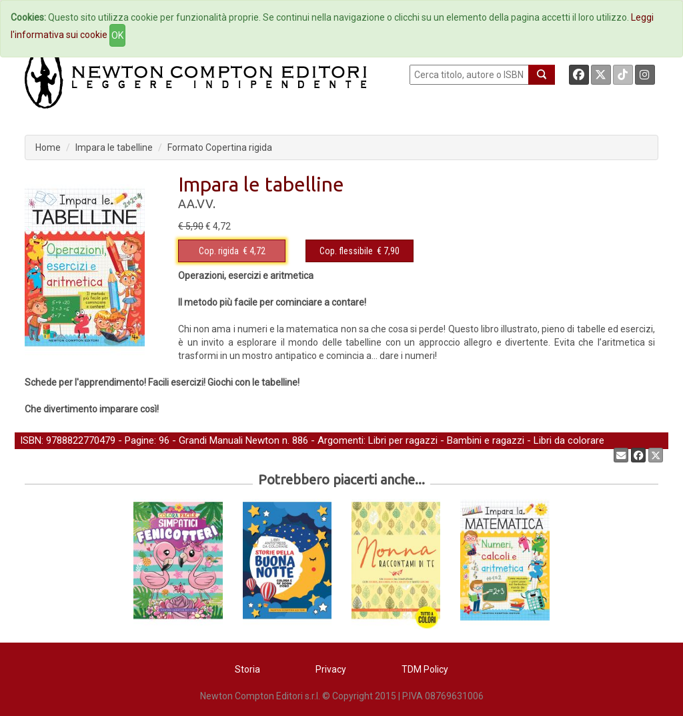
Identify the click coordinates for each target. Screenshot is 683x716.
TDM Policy (425, 669)
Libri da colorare (569, 440)
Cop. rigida (219, 251)
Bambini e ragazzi (485, 440)
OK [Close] (117, 35)
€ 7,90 (359, 251)
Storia (247, 669)
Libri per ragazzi (403, 440)
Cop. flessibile (346, 251)
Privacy (330, 669)
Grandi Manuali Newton (229, 440)
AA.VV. (196, 203)
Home (48, 147)
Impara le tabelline (114, 147)
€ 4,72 (232, 251)
